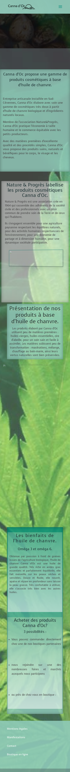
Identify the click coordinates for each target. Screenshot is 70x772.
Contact (11, 745)
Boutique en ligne (17, 754)
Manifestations (16, 737)
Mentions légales (17, 728)
